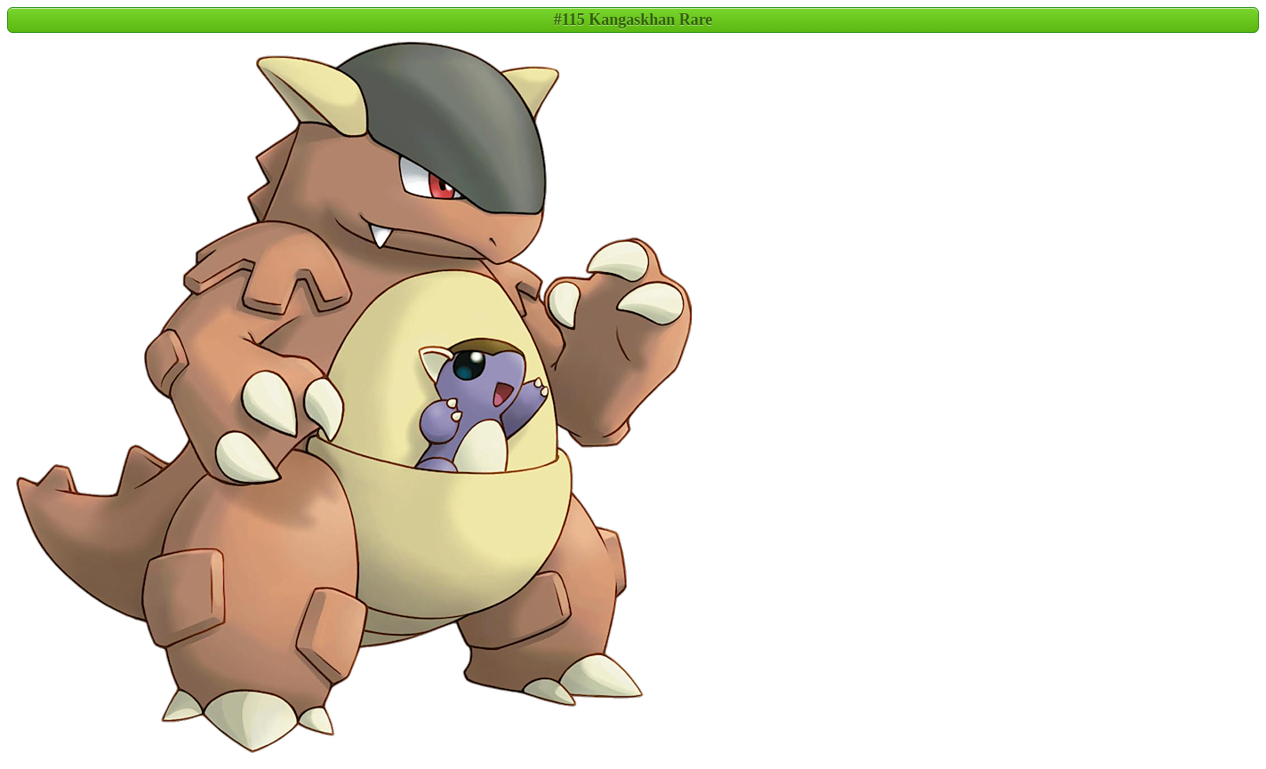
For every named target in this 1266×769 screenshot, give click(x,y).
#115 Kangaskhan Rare (633, 19)
